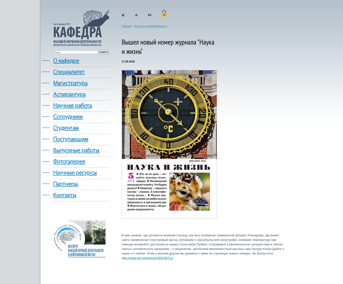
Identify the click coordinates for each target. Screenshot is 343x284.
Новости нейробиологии (150, 26)
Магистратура (70, 83)
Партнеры (65, 184)
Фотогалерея (69, 162)
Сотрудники (68, 117)
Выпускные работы (76, 151)
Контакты (64, 195)
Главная (126, 26)
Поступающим (70, 139)
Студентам (66, 128)
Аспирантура (69, 95)
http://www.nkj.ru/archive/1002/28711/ (147, 258)
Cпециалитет (69, 72)
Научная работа (72, 106)
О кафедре (66, 61)
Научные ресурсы (75, 173)
